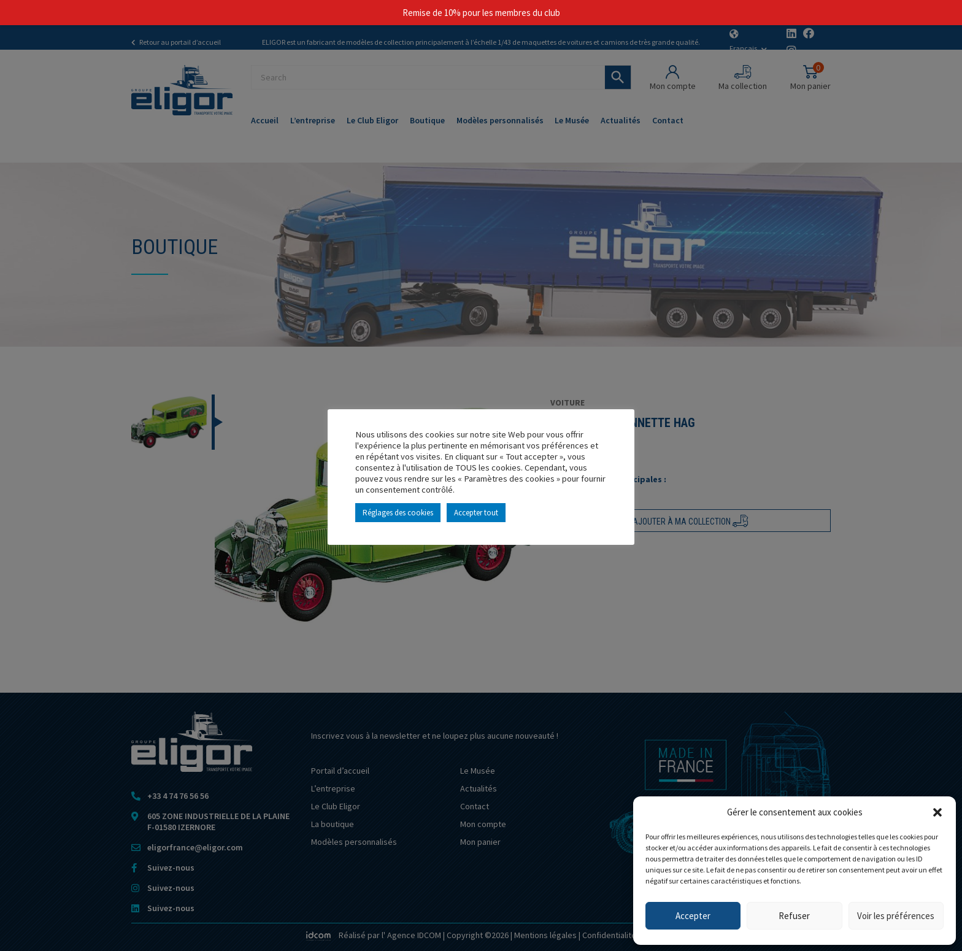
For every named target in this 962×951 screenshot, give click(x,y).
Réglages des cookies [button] (398, 512)
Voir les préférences (895, 916)
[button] (937, 812)
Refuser (794, 916)
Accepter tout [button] (476, 512)
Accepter (692, 916)
